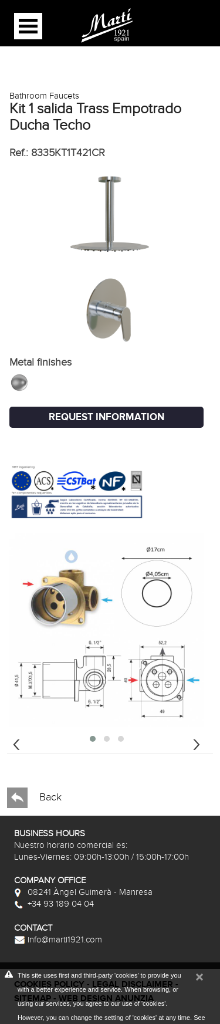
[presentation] (16, 743)
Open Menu (28, 26)
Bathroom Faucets (44, 95)
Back (34, 798)
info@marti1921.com (58, 939)
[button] (93, 739)
